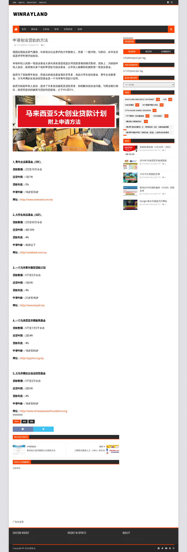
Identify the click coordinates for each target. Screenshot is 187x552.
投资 (56, 29)
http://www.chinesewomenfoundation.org (43, 411)
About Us (21, 2)
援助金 (34, 29)
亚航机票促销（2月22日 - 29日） (156, 147)
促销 (80, 29)
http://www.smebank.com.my (36, 199)
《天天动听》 (157, 116)
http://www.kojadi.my (32, 305)
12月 (165, 100)
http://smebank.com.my (33, 252)
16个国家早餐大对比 (150, 105)
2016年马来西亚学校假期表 (153, 160)
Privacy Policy (32, 2)
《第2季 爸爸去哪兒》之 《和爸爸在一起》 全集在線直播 (147, 127)
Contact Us (42, 2)
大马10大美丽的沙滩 (150, 174)
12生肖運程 (129, 105)
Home (14, 2)
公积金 (46, 29)
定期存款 (68, 29)
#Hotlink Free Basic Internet (139, 100)
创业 (24, 421)
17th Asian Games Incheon (138, 111)
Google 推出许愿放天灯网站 (153, 201)
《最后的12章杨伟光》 (133, 122)
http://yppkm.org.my (32, 358)
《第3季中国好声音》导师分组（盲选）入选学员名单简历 (147, 133)
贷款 (31, 421)
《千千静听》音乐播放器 (134, 116)
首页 (24, 29)
